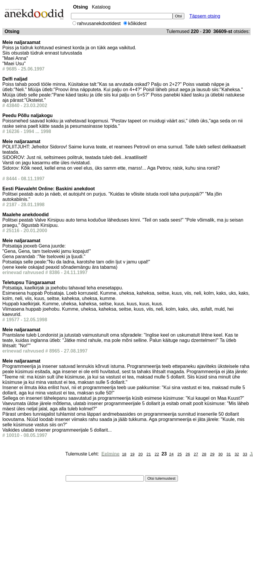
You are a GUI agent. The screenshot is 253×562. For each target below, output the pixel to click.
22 (157, 454)
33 (245, 454)
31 (228, 454)
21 (148, 454)
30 (220, 454)
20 (140, 454)
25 (179, 454)
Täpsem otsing (204, 16)
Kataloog (101, 6)
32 (236, 454)
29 (212, 454)
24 (171, 454)
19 (132, 454)
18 (124, 454)
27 (196, 454)
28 (204, 454)
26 (188, 454)
